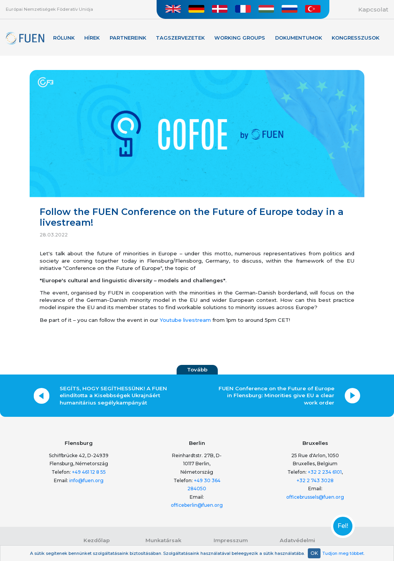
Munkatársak (163, 540)
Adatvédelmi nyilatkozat (297, 543)
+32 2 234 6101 (325, 472)
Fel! (342, 526)
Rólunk (64, 38)
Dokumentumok (298, 38)
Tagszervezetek (180, 38)
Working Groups (239, 38)
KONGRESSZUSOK (355, 38)
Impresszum (231, 540)
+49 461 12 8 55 (89, 472)
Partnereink (128, 38)
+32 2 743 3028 (315, 480)
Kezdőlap (96, 540)
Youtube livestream (185, 320)
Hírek (92, 38)
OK (314, 553)
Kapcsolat (373, 9)
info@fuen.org (86, 480)
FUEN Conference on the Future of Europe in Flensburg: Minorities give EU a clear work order (276, 395)
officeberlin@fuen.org (197, 505)
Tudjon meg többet (343, 553)
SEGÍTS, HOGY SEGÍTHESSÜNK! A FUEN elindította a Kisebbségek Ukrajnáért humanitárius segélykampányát (113, 395)
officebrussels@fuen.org (315, 497)
